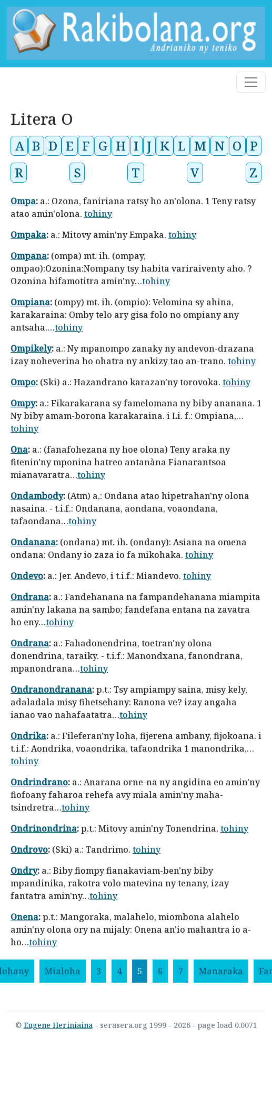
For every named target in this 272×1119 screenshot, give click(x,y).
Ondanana (33, 542)
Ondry (24, 870)
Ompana (29, 256)
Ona (19, 449)
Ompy (23, 403)
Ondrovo (29, 849)
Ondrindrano (39, 782)
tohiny (98, 213)
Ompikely (31, 348)
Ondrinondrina (44, 828)
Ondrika (28, 736)
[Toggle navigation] (251, 82)
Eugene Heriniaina (58, 1025)
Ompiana (30, 302)
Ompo (23, 382)
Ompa (23, 201)
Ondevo (27, 576)
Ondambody (37, 496)
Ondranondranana (51, 689)
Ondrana (30, 597)
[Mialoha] (62, 971)
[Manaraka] (221, 971)
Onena (24, 917)
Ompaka (28, 235)
